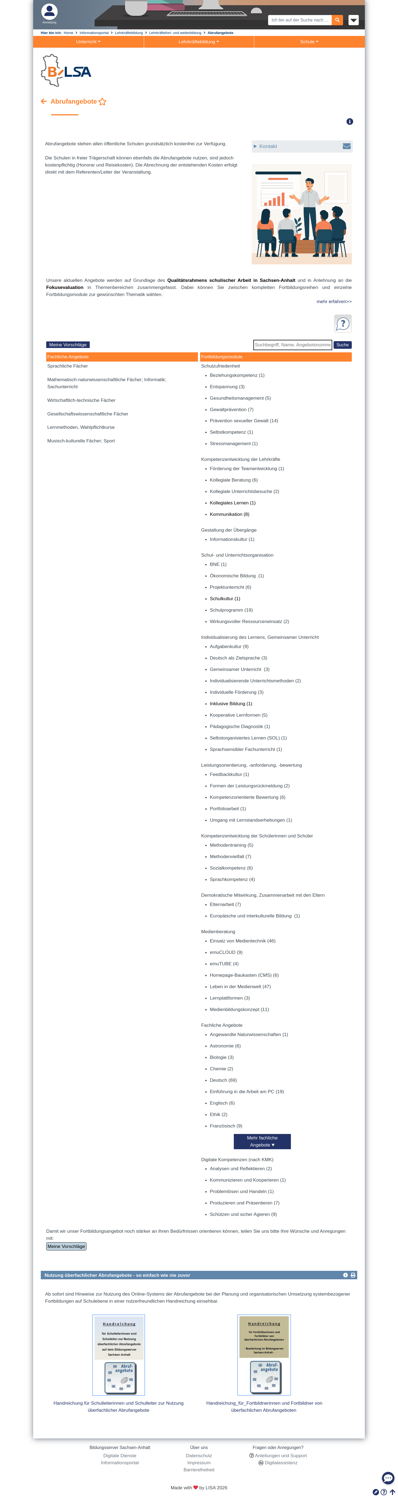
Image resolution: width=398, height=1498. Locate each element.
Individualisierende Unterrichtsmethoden (255, 680)
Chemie (221, 1068)
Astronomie (225, 1046)
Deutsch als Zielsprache (238, 658)
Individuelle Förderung (236, 692)
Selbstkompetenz (231, 432)
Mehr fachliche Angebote (262, 1141)
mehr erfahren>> (334, 301)
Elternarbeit (225, 904)
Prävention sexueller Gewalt (244, 420)
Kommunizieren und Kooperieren (248, 1180)
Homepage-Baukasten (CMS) (244, 975)
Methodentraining (231, 845)
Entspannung (227, 386)
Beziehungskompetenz (237, 375)
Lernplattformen (230, 998)
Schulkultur (225, 598)
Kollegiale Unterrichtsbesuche (244, 491)
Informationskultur (232, 539)
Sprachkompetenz (232, 879)
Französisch (226, 1126)
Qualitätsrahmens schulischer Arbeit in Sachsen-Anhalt (231, 280)
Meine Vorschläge (68, 344)
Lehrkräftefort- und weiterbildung (175, 33)
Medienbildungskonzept (239, 1009)
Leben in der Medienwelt (240, 986)
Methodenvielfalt (230, 856)
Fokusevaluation (64, 287)
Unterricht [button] (86, 41)
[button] (351, 121)
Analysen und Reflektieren (241, 1168)
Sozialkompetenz (231, 868)
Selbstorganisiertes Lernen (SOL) (248, 738)
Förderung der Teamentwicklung (247, 468)
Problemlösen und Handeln (242, 1191)
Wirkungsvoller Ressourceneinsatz (249, 621)
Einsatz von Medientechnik (243, 941)
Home (68, 33)
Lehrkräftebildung (129, 33)
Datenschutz (199, 1455)
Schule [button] (307, 41)
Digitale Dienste (119, 1455)
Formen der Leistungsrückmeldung (250, 785)
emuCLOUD (226, 952)
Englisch (222, 1103)
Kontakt (305, 146)
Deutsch (223, 1080)
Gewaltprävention (232, 409)
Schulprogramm (231, 610)
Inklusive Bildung (231, 703)
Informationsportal (94, 33)
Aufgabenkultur (229, 646)
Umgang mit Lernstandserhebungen (251, 820)
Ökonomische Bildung (237, 575)
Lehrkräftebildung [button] (197, 41)
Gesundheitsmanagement (240, 398)
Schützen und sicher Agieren (243, 1214)
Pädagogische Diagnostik (240, 726)
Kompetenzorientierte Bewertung (247, 797)
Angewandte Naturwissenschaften (249, 1034)
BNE (218, 564)
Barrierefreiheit (199, 1469)
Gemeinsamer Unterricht (240, 669)
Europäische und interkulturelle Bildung (255, 915)
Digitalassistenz (280, 1462)
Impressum (199, 1462)
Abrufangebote (221, 33)
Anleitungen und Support (281, 1455)
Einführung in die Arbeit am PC (247, 1091)
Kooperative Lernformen (239, 715)
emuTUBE (224, 963)
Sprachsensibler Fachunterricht (246, 749)
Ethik (219, 1114)
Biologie (222, 1057)
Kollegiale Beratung (234, 480)
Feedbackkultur (229, 774)
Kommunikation (229, 514)
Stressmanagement (234, 443)
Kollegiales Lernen (233, 503)
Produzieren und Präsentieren (244, 1203)
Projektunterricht (230, 587)
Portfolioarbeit (228, 808)
